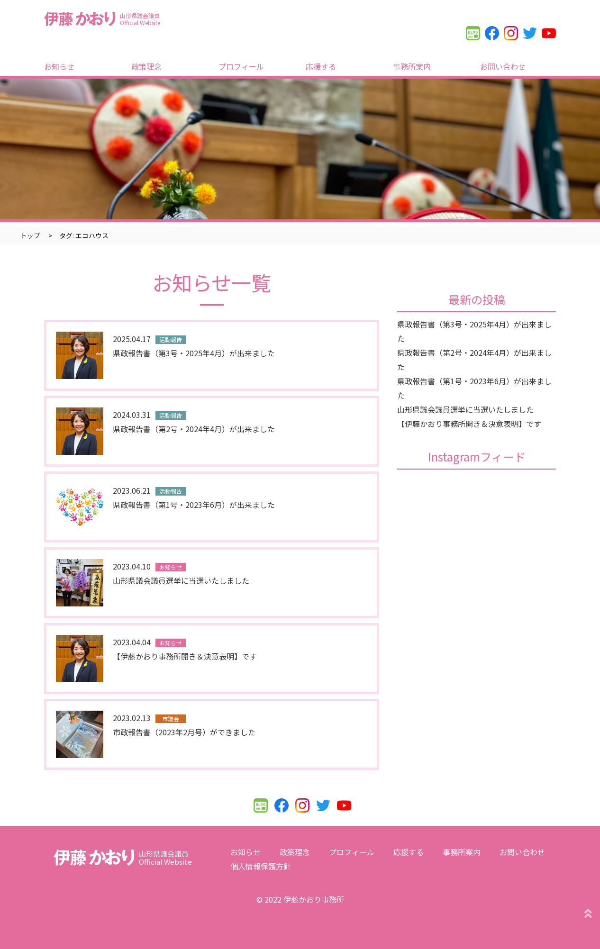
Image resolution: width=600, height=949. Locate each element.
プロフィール (241, 66)
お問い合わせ (503, 66)
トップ (30, 235)
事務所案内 (412, 66)
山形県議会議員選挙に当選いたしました (465, 409)
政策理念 (146, 66)
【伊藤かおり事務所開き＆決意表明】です (469, 423)
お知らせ (59, 66)
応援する (321, 66)
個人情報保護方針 (260, 866)
